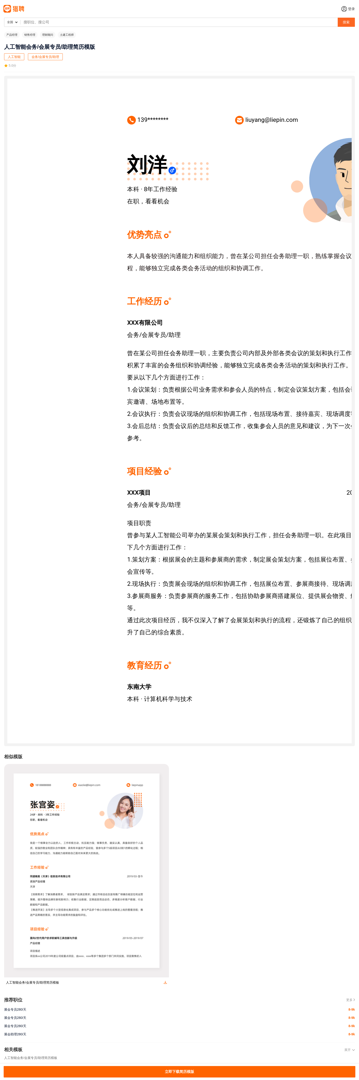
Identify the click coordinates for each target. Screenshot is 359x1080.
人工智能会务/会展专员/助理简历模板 (30, 1058)
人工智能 (14, 57)
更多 (350, 1000)
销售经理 (29, 34)
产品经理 (11, 34)
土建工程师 (67, 34)
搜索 (346, 22)
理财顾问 (47, 34)
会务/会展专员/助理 (45, 57)
